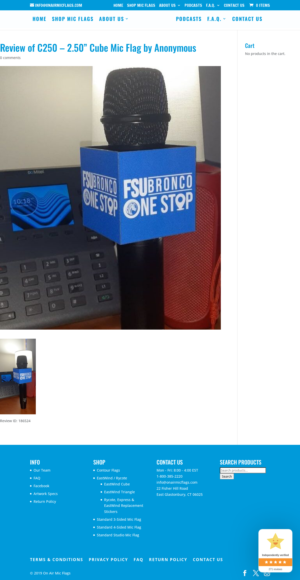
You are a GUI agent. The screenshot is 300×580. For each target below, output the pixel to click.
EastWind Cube (117, 484)
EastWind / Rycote (112, 478)
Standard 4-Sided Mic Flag (119, 527)
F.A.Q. (210, 5)
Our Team (42, 470)
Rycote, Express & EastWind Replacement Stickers (123, 505)
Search (227, 476)
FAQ (37, 478)
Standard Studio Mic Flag (118, 535)
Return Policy (45, 501)
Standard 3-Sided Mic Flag (119, 519)
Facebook (41, 485)
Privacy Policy (108, 559)
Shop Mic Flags (141, 5)
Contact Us (234, 5)
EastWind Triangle (119, 491)
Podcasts (193, 5)
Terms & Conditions (56, 559)
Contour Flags (108, 470)
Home (118, 5)
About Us (167, 5)
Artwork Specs (46, 493)
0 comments (10, 57)
